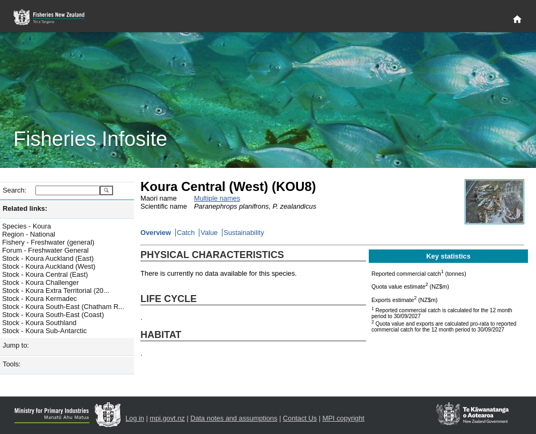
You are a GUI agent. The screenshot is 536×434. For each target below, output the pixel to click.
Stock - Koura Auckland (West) (48, 266)
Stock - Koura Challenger (40, 282)
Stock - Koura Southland (39, 323)
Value (209, 233)
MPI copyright (343, 418)
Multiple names (217, 198)
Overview (155, 233)
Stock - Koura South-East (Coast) (53, 315)
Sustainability (244, 233)
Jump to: (16, 345)
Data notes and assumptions (233, 418)
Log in (134, 418)
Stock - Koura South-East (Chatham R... (63, 307)
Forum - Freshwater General (45, 250)
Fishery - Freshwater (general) (48, 242)
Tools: (11, 364)
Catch (186, 233)
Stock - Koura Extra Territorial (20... (55, 290)
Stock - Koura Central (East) (45, 274)
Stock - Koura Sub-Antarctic (44, 331)
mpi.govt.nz (167, 418)
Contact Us (300, 418)
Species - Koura (26, 226)
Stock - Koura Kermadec (39, 299)
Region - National (28, 234)
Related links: (25, 208)
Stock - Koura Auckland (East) (48, 258)
